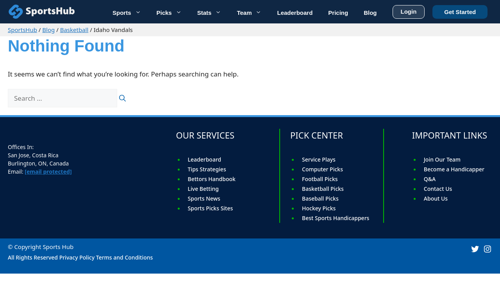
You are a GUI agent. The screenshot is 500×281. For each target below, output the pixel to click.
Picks (173, 12)
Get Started (460, 10)
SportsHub (22, 30)
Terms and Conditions (124, 257)
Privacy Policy (77, 257)
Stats (213, 12)
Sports (130, 12)
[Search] (122, 98)
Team (253, 12)
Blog (48, 30)
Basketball (74, 30)
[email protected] (48, 171)
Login (409, 10)
